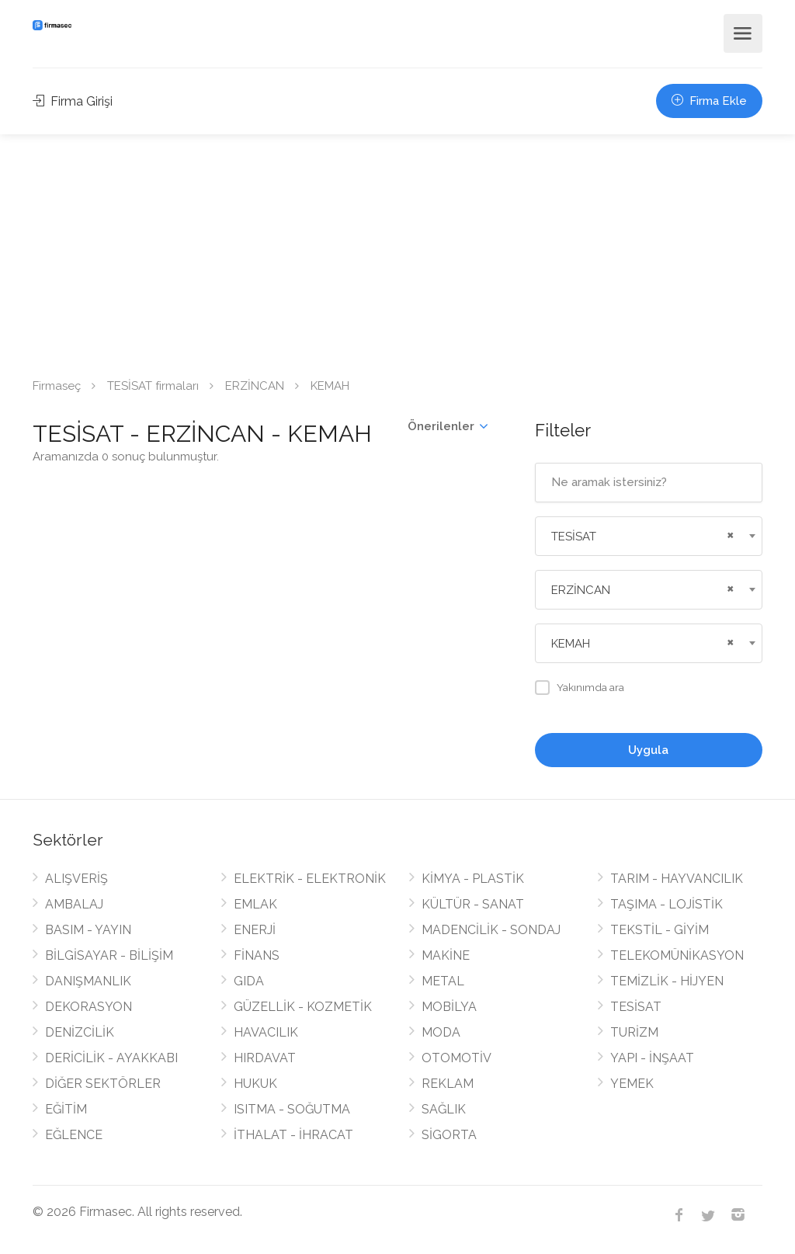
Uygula (648, 750)
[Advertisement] (397, 251)
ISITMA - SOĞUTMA (292, 1109)
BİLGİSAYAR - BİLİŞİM (109, 955)
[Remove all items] (728, 533)
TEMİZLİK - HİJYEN (667, 981)
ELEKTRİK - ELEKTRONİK (310, 878)
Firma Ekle (709, 101)
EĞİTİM (66, 1109)
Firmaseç (57, 386)
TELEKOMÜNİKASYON (677, 955)
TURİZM (634, 1032)
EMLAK (255, 904)
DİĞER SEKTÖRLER (103, 1083)
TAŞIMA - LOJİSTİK (666, 904)
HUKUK (255, 1083)
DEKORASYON (88, 1006)
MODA (441, 1032)
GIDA (249, 981)
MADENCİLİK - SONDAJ (491, 929)
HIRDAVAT (265, 1058)
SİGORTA (449, 1134)
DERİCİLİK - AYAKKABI (111, 1058)
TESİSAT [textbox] (573, 537)
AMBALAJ (74, 904)
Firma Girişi (73, 101)
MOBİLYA (449, 1006)
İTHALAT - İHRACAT (293, 1134)
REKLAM (448, 1083)
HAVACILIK (266, 1032)
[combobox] (648, 536)
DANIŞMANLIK (88, 981)
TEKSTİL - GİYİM (659, 929)
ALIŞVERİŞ (76, 878)
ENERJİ (255, 929)
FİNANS (256, 955)
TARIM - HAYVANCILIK (676, 878)
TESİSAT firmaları (153, 386)
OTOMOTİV (456, 1058)
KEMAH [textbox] (570, 644)
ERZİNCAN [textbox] (580, 590)
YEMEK (632, 1083)
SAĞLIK (444, 1109)
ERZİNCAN (254, 386)
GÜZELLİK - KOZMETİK (303, 1006)
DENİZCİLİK (79, 1032)
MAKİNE (446, 955)
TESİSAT (635, 1006)
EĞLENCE (73, 1134)
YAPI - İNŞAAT (652, 1058)
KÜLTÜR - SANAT (473, 904)
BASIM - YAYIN (88, 929)
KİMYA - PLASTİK (473, 878)
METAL (443, 981)
